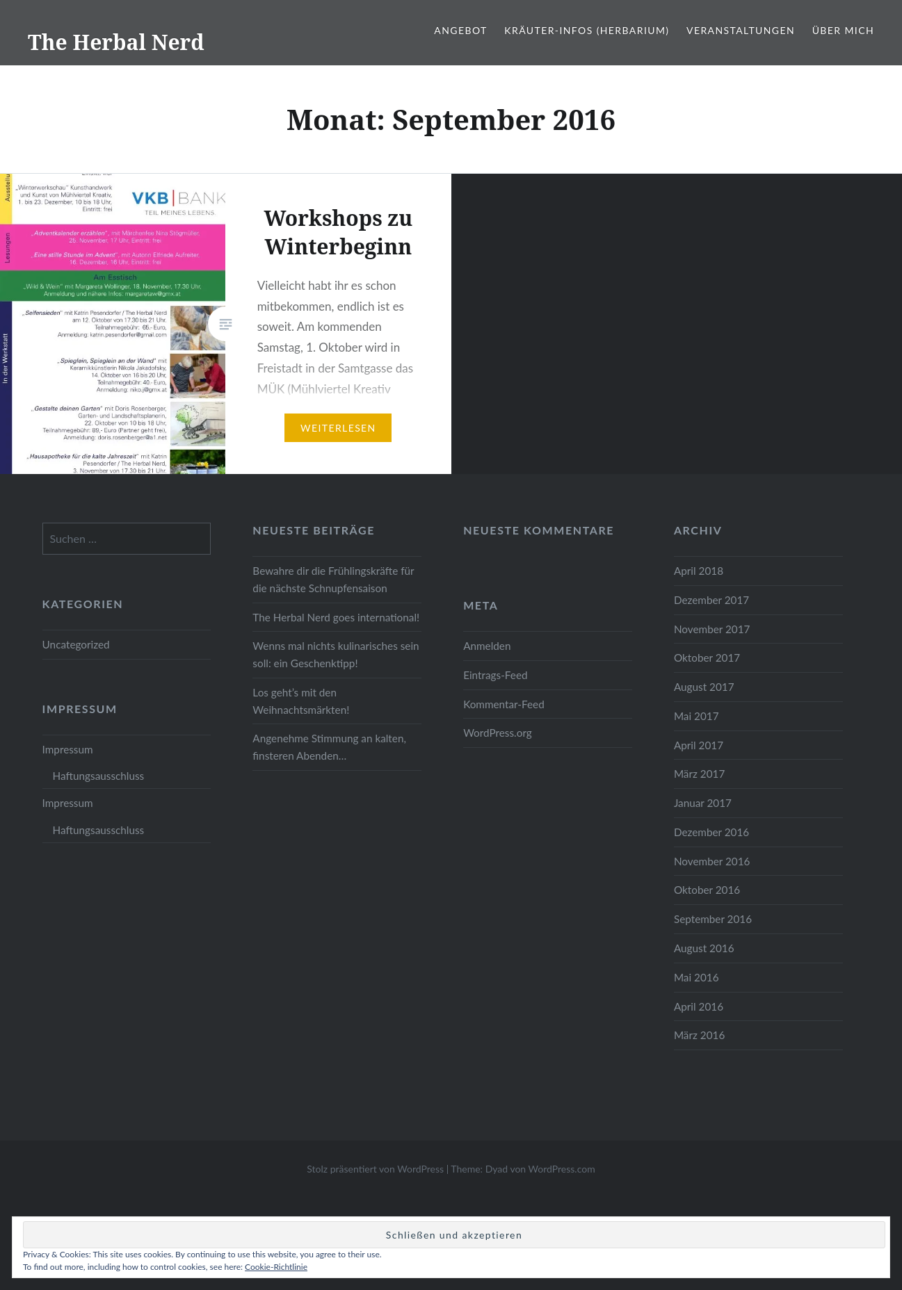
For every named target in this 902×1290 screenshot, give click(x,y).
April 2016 (698, 1006)
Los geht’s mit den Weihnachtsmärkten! (300, 701)
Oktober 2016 (707, 889)
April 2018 (698, 570)
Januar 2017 (703, 803)
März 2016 (699, 1035)
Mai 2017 (696, 716)
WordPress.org (497, 732)
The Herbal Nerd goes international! (335, 617)
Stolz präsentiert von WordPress (375, 1169)
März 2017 (699, 773)
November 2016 (712, 861)
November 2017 (712, 629)
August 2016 (704, 948)
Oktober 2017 (707, 657)
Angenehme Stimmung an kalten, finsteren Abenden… (329, 747)
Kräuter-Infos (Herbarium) (586, 30)
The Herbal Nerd (116, 42)
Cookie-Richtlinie (276, 1267)
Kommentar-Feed (504, 704)
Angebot (460, 30)
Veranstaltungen (740, 30)
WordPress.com (562, 1169)
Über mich (843, 30)
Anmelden (486, 645)
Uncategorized (76, 644)
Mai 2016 (696, 977)
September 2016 (713, 919)
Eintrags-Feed (495, 675)
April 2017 (698, 745)
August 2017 (704, 686)
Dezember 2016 (711, 832)
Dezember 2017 (711, 600)
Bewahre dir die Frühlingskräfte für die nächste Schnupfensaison (333, 579)
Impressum (67, 749)
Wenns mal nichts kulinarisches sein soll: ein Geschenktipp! (335, 654)
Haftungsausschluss (99, 775)
